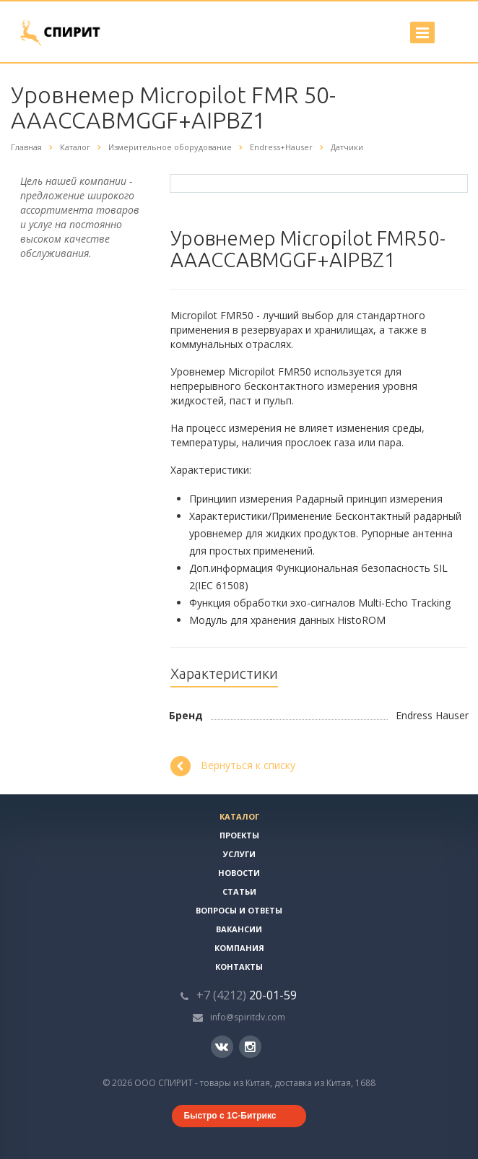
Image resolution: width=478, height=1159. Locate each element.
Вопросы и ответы (239, 910)
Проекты (239, 835)
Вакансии (239, 929)
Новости (239, 872)
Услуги (239, 853)
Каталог (239, 816)
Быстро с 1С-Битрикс (230, 1116)
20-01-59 (246, 995)
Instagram (250, 1047)
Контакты (239, 966)
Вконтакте (221, 1046)
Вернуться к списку (232, 766)
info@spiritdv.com (247, 1017)
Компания (239, 947)
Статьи (239, 891)
